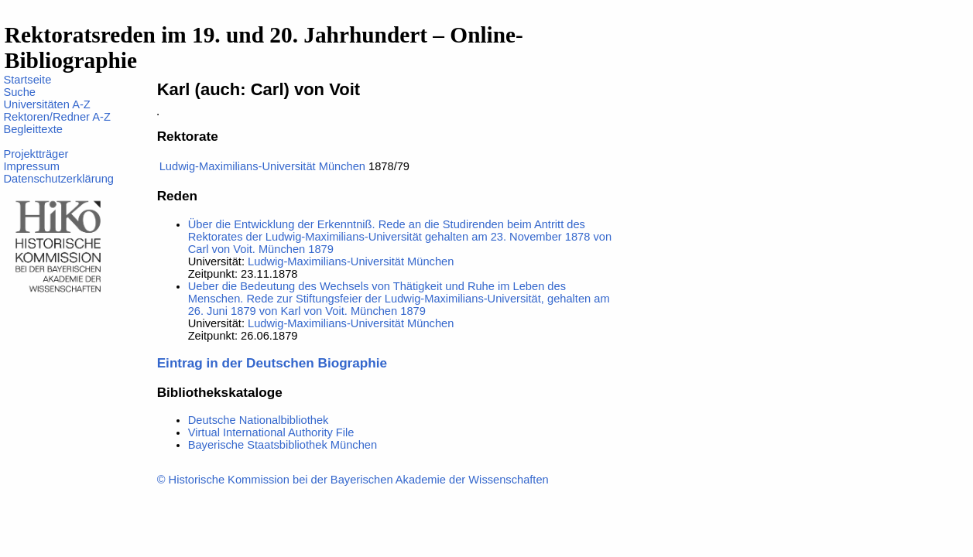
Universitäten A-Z (46, 104)
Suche (19, 92)
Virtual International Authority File (271, 432)
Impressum (31, 166)
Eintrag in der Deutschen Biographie (272, 363)
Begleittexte (33, 129)
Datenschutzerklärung (58, 179)
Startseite (27, 79)
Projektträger (35, 154)
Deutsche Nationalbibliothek (258, 420)
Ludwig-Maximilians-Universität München (262, 166)
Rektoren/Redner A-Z (56, 117)
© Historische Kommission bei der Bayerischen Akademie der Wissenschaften (353, 479)
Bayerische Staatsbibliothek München (282, 445)
